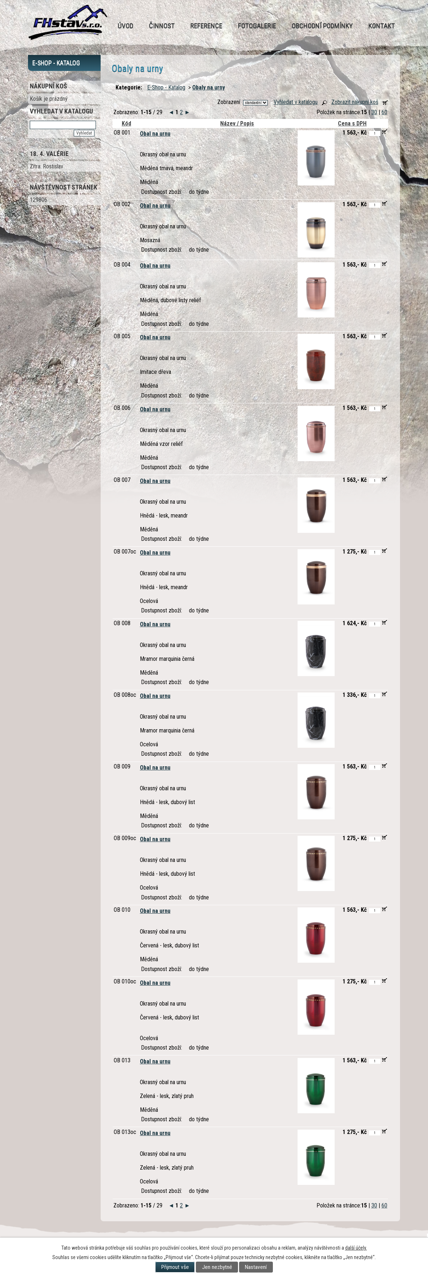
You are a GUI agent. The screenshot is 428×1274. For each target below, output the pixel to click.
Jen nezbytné (217, 1267)
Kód (125, 123)
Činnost (162, 25)
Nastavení (256, 1267)
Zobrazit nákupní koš (354, 102)
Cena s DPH (352, 123)
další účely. (356, 1248)
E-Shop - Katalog (166, 87)
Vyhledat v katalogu (296, 102)
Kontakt (381, 25)
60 (384, 112)
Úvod (125, 25)
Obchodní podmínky (322, 25)
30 (374, 112)
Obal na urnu (155, 133)
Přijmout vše (175, 1267)
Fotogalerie (257, 25)
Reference (206, 25)
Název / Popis (237, 123)
